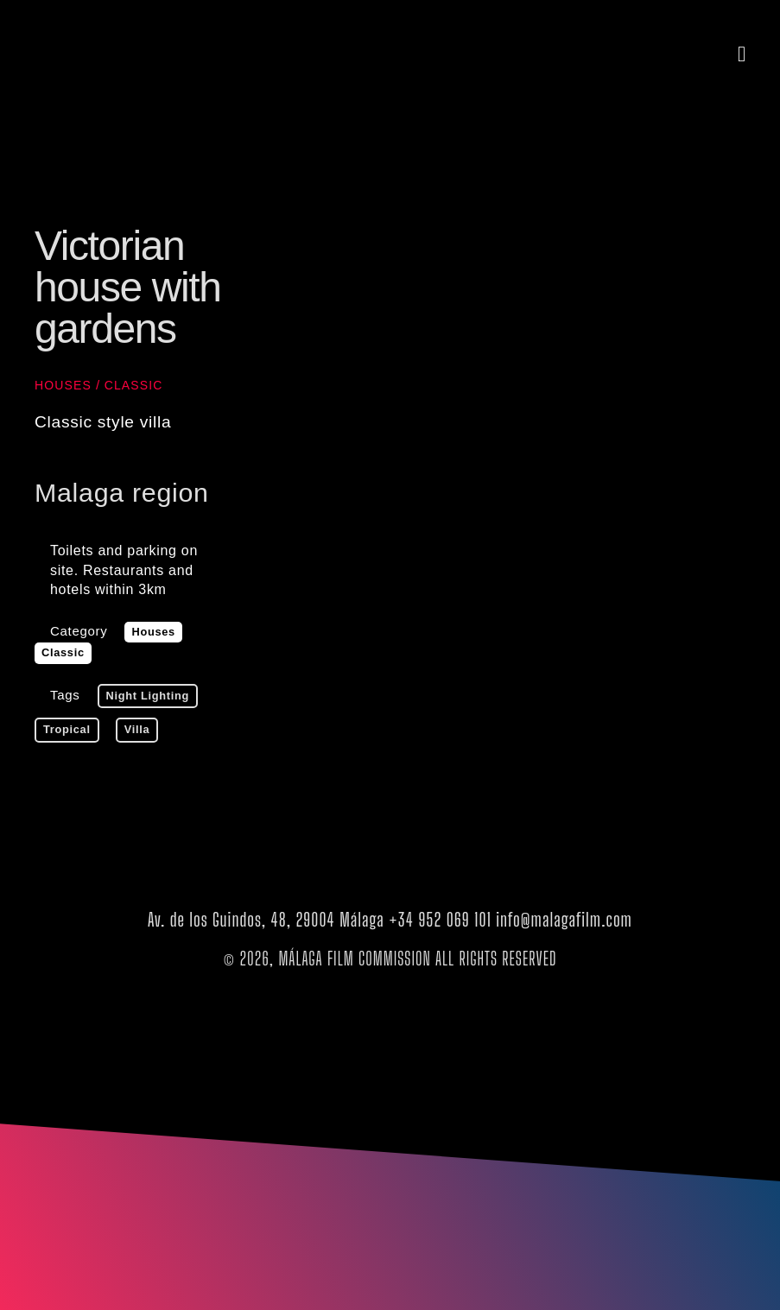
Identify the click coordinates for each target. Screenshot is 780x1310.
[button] (741, 53)
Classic (134, 385)
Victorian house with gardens (127, 287)
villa (137, 729)
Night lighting (148, 695)
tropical (67, 729)
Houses (63, 385)
